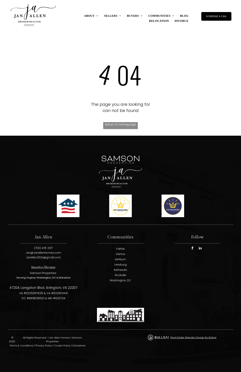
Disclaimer (79, 345)
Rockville (120, 275)
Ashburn (120, 259)
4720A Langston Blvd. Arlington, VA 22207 (43, 287)
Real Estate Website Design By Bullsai (193, 337)
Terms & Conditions (21, 345)
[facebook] (192, 249)
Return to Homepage (120, 124)
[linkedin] (200, 249)
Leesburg (120, 264)
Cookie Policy (62, 345)
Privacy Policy (44, 345)
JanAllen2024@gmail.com (43, 257)
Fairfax (120, 249)
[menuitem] (91, 15)
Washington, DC (120, 280)
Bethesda (120, 270)
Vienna (120, 254)
